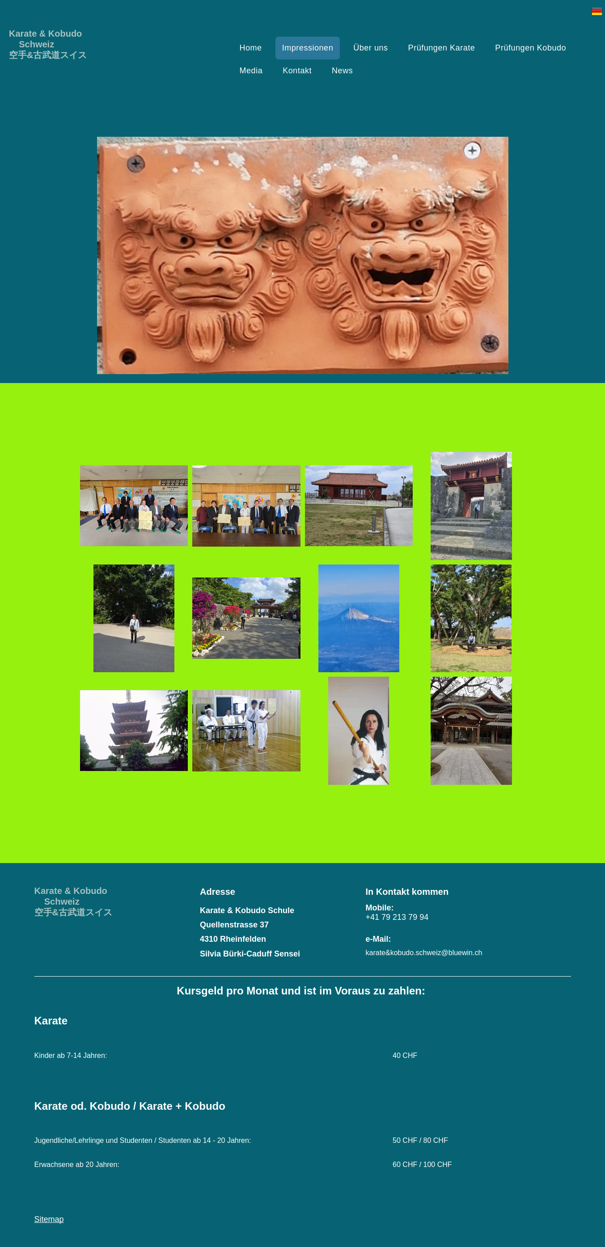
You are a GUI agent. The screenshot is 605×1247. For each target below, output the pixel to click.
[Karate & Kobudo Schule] (134, 731)
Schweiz (31, 44)
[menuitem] (254, 48)
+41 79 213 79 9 (395, 917)
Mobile (378, 907)
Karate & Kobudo (45, 33)
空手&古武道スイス (48, 55)
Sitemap (49, 1219)
